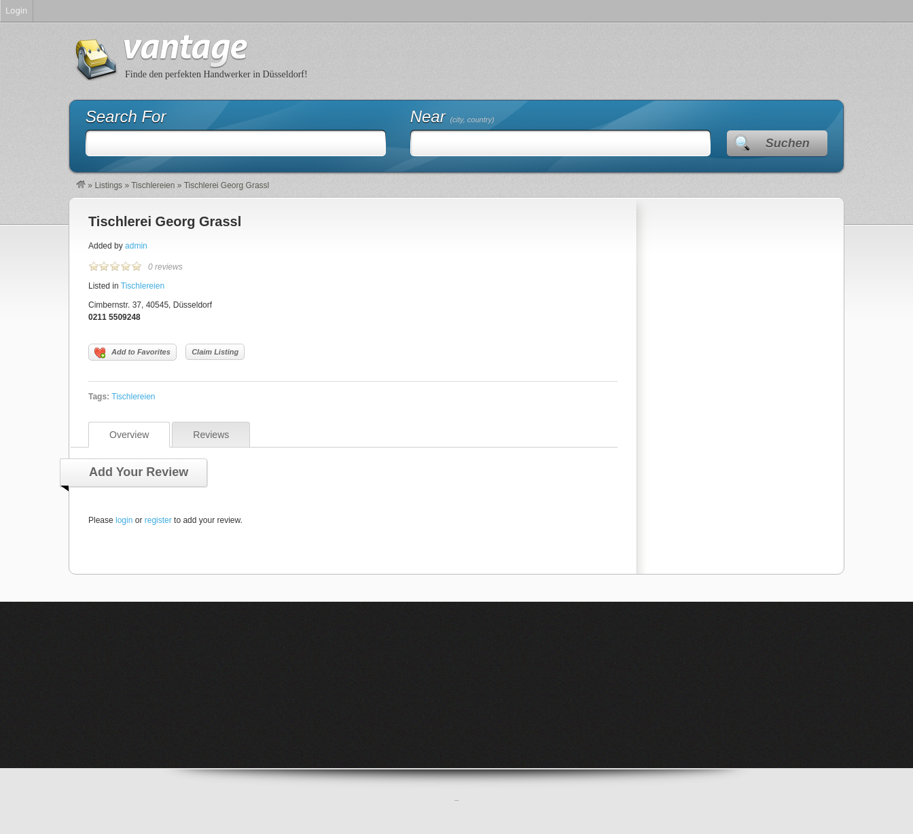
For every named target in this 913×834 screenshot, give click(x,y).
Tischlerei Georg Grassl (164, 221)
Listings (108, 185)
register (158, 520)
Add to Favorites (132, 353)
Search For (126, 116)
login (123, 520)
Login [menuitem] (16, 10)
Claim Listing (215, 352)
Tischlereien (153, 185)
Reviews (211, 434)
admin (136, 246)
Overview (129, 434)
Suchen (788, 143)
